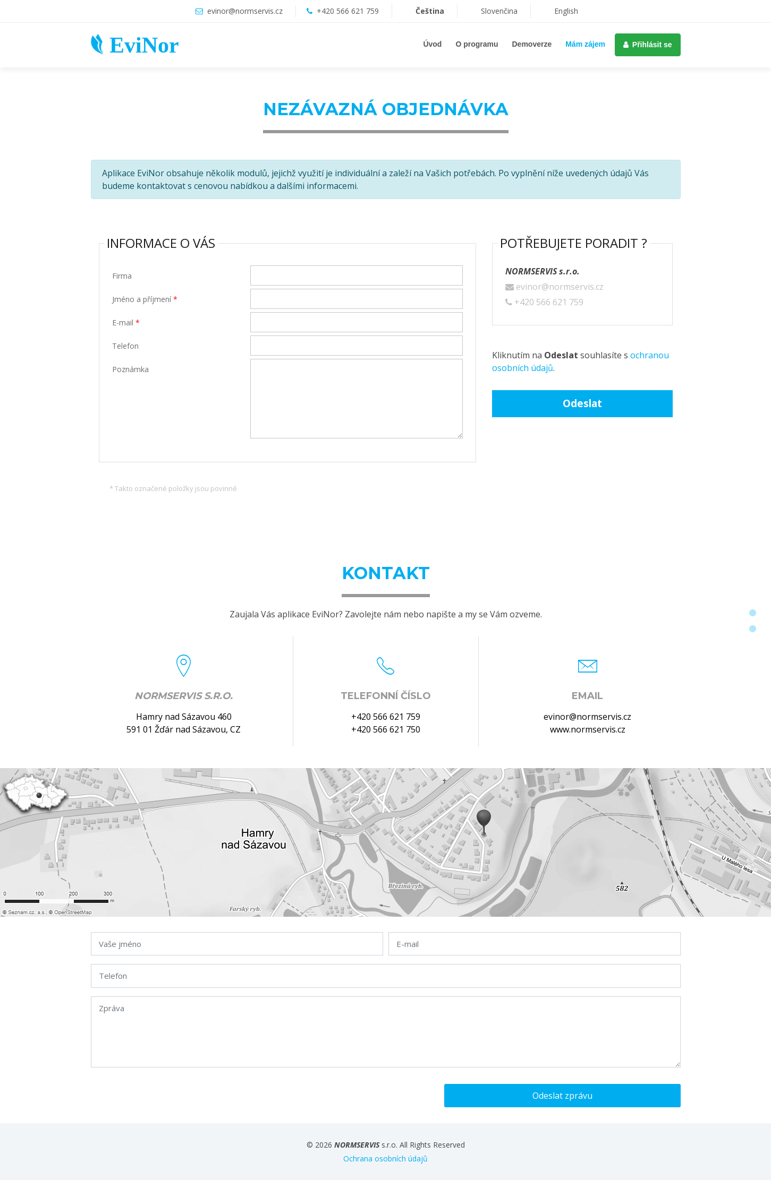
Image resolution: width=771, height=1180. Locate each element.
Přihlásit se (647, 44)
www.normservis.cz (587, 729)
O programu (476, 44)
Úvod (432, 44)
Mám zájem (585, 44)
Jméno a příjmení (144, 299)
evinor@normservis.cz (245, 11)
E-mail (126, 322)
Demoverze (532, 44)
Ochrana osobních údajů (385, 1158)
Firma (122, 276)
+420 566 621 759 (348, 11)
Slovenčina (487, 11)
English (554, 11)
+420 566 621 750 (385, 729)
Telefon (125, 346)
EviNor (144, 45)
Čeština (418, 11)
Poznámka (130, 369)
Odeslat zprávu (562, 1095)
